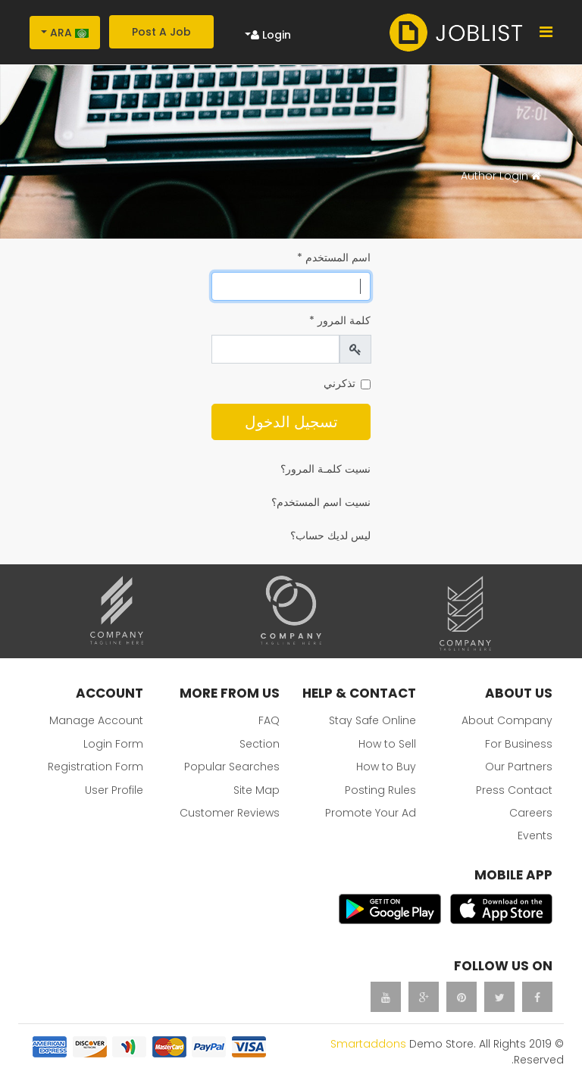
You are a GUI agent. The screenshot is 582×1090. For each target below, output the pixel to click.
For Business (518, 743)
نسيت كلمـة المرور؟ (325, 468)
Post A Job (161, 31)
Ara (69, 32)
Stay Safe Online (372, 720)
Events (535, 835)
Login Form (113, 743)
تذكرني (339, 383)
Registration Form (95, 766)
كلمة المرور (340, 320)
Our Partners (518, 766)
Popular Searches (232, 766)
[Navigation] (546, 32)
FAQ (269, 720)
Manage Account (96, 720)
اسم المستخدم (334, 257)
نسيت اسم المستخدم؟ (321, 502)
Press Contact (514, 790)
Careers (530, 812)
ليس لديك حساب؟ (330, 535)
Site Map (256, 790)
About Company (507, 720)
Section (259, 743)
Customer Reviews (230, 812)
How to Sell (387, 743)
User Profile (114, 790)
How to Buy (386, 766)
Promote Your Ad (370, 812)
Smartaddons (368, 1043)
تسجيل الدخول (291, 422)
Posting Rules (380, 790)
